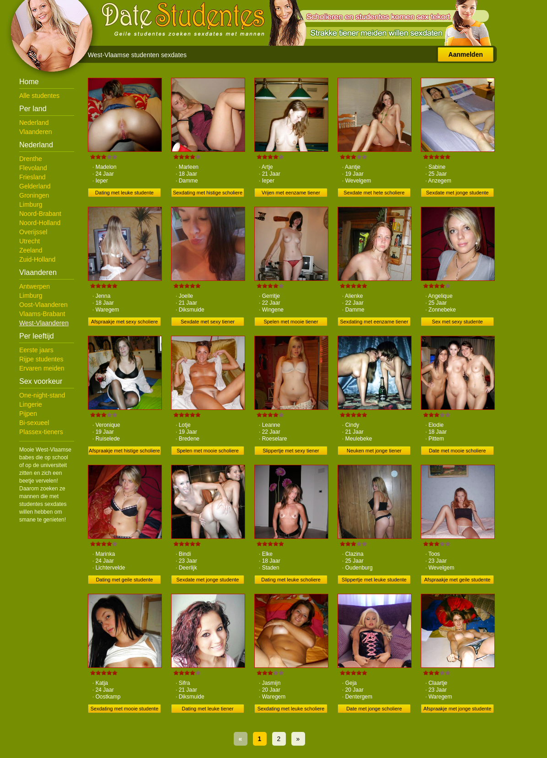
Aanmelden (465, 54)
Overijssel (33, 232)
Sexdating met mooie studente (125, 708)
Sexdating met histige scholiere (207, 192)
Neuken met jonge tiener (374, 450)
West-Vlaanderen (44, 323)
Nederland (34, 122)
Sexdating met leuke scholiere (291, 708)
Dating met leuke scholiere (291, 579)
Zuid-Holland (37, 259)
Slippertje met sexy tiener (291, 450)
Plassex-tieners (41, 431)
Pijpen (28, 413)
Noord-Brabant (40, 213)
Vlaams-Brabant (42, 313)
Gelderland (35, 186)
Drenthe (30, 158)
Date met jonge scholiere (374, 708)
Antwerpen (34, 286)
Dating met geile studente (124, 579)
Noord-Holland (39, 222)
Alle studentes (39, 95)
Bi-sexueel (34, 422)
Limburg (31, 204)
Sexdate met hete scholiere (373, 192)
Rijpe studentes (41, 359)
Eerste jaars (36, 350)
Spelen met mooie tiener (290, 321)
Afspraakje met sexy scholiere (124, 321)
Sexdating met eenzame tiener (374, 321)
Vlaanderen (35, 131)
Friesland (32, 177)
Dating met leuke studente (124, 192)
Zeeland (31, 250)
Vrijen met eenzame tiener (291, 192)
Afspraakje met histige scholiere (124, 450)
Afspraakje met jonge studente (458, 708)
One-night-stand (42, 395)
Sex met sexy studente (457, 321)
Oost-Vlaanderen (43, 304)
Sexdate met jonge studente (457, 192)
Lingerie (30, 404)
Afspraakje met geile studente (457, 579)
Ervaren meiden (41, 368)
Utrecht (29, 241)
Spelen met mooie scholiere (208, 450)
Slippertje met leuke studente (374, 579)
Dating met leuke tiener (207, 708)
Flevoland (33, 168)
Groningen (34, 195)
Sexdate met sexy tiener (208, 321)
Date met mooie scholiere (457, 450)
